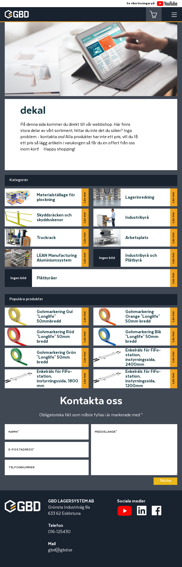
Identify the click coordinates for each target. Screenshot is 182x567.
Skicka (165, 480)
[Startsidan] (22, 503)
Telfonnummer (22, 467)
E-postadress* (21, 449)
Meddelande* (106, 432)
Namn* (14, 432)
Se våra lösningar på (152, 3)
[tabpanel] (91, 54)
